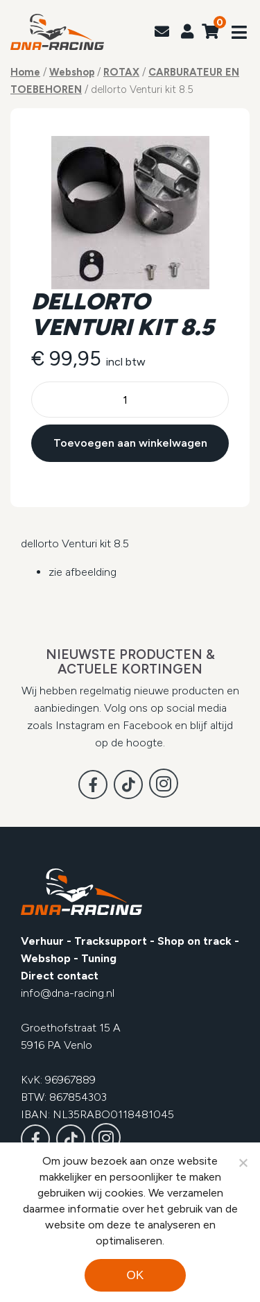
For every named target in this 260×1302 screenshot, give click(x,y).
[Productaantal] (130, 400)
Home (25, 72)
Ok (135, 1275)
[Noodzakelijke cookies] (243, 1163)
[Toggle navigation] (239, 34)
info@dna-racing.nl (67, 993)
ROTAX (121, 72)
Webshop (71, 72)
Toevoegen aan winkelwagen (130, 442)
